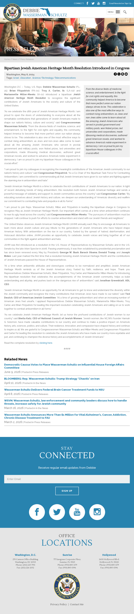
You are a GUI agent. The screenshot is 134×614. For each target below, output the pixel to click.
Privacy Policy (58, 604)
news (15, 59)
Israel (16, 78)
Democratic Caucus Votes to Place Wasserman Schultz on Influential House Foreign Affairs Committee (64, 366)
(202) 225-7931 (29, 565)
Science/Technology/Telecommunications (54, 78)
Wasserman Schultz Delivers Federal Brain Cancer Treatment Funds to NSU (54, 389)
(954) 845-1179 (71, 565)
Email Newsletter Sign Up (120, 3)
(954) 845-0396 (69, 568)
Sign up (67, 491)
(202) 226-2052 (27, 568)
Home (7, 59)
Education (25, 78)
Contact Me (77, 604)
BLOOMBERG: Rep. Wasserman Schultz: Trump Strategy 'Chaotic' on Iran (52, 378)
